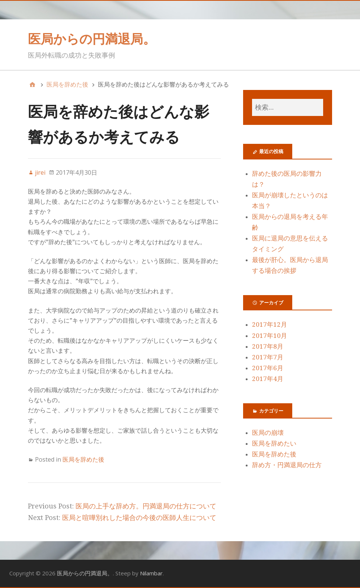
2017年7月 (267, 357)
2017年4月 (267, 378)
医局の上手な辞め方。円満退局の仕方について (146, 506)
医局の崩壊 (268, 432)
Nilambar (151, 573)
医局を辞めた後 (83, 459)
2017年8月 (267, 346)
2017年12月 (269, 324)
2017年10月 (269, 335)
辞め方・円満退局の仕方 (287, 465)
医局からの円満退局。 (92, 38)
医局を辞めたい (274, 443)
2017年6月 (267, 368)
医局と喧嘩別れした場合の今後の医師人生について (139, 517)
